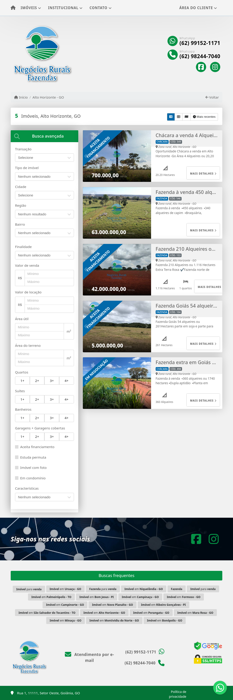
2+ (37, 380)
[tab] (44, 136)
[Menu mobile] (13, 8)
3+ (52, 380)
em (65, 589)
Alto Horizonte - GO (48, 97)
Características (27, 488)
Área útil (21, 318)
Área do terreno (28, 345)
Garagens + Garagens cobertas (40, 428)
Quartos (21, 372)
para (28, 589)
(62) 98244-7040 (200, 56)
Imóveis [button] (29, 7)
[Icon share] (201, 67)
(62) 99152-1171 (200, 43)
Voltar (212, 97)
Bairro (20, 224)
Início (21, 97)
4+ (66, 380)
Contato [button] (98, 7)
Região (20, 205)
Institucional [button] (63, 7)
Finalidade (23, 246)
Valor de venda (27, 265)
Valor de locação (28, 292)
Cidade (20, 186)
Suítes (20, 391)
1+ (22, 380)
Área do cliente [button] (196, 7)
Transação (23, 149)
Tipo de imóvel (27, 167)
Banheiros (23, 409)
